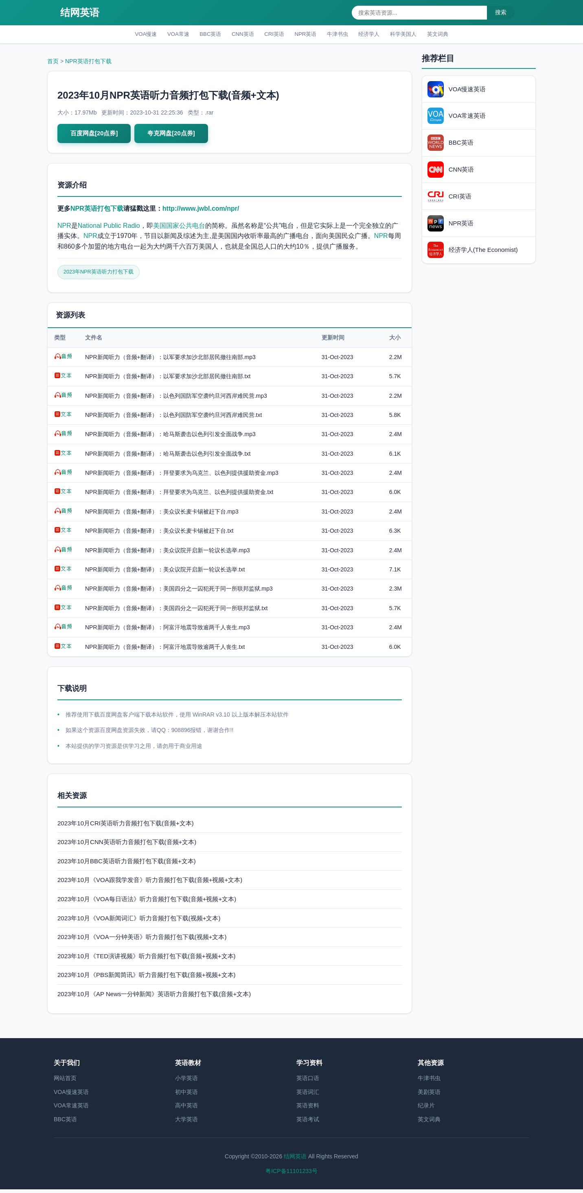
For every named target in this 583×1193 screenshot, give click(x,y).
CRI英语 (271, 34)
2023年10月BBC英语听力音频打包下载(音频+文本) (126, 864)
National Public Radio (109, 228)
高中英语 (186, 1109)
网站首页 (65, 1081)
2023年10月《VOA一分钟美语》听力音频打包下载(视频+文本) (141, 940)
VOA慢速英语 (71, 1095)
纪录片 (426, 1109)
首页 (53, 63)
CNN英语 (236, 34)
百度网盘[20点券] (95, 135)
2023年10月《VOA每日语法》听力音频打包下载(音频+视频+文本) (146, 902)
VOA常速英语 (71, 1109)
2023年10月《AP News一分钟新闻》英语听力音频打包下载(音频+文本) (154, 997)
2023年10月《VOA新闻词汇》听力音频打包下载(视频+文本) (138, 921)
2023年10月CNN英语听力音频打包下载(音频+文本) (126, 845)
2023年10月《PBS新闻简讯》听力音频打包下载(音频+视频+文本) (146, 978)
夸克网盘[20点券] (176, 135)
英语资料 (307, 1109)
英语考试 (307, 1123)
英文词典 (456, 34)
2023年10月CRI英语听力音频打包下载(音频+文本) (125, 826)
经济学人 (379, 34)
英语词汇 (307, 1095)
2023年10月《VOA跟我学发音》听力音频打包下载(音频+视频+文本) (149, 883)
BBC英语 (199, 34)
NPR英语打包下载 (88, 63)
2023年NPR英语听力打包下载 (102, 275)
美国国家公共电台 (179, 228)
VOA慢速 (127, 34)
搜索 (500, 12)
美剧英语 (429, 1095)
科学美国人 (417, 34)
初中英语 (186, 1095)
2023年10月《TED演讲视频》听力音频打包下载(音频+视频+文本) (146, 959)
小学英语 (186, 1081)
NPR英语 (307, 34)
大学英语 (186, 1123)
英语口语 (307, 1081)
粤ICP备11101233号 (291, 1174)
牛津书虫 (343, 34)
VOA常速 (163, 34)
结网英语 (79, 12)
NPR (64, 228)
